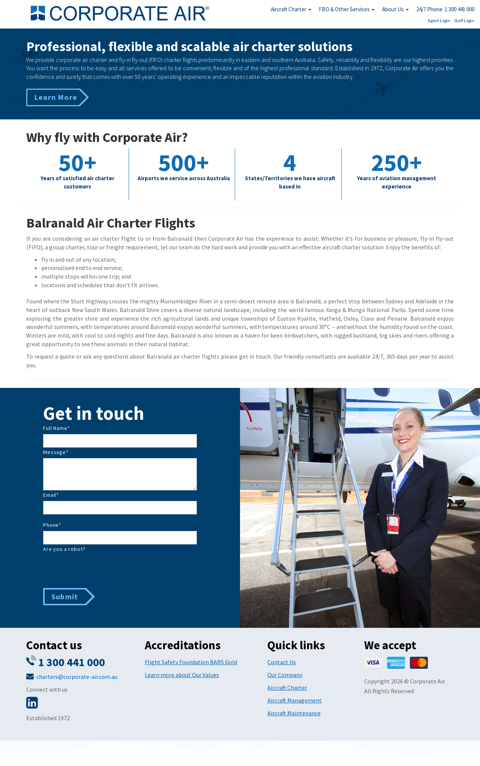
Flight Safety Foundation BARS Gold (191, 662)
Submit (64, 596)
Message (56, 452)
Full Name (56, 428)
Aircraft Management (294, 700)
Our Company (284, 675)
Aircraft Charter (291, 9)
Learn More (55, 97)
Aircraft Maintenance (294, 713)
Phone (52, 525)
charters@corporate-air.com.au (76, 676)
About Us (395, 9)
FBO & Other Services (347, 9)
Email (51, 495)
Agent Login (439, 20)
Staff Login (464, 20)
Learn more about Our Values (182, 675)
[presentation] (100, 569)
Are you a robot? (64, 549)
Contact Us (281, 662)
